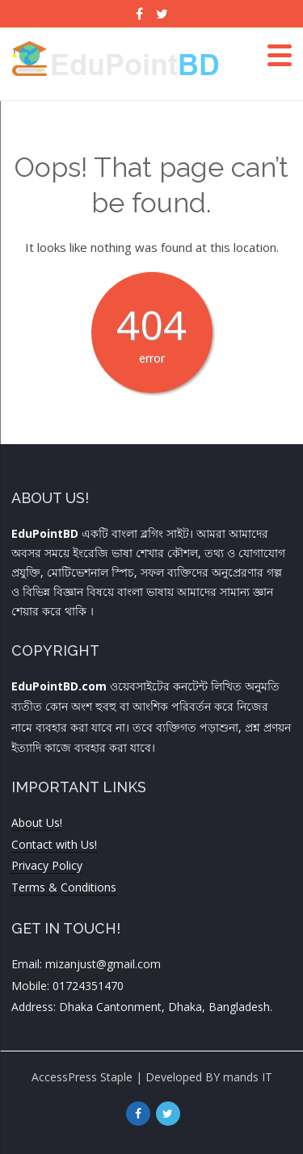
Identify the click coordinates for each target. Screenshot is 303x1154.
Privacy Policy (46, 865)
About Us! (36, 822)
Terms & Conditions (63, 887)
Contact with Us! (54, 844)
